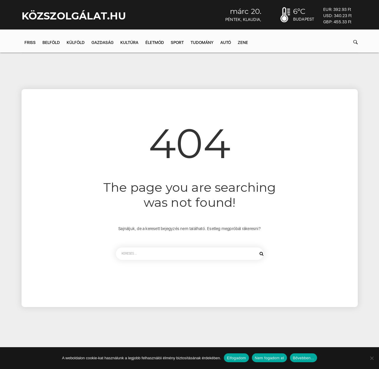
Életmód (154, 42)
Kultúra (129, 42)
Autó (225, 42)
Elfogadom (236, 358)
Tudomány (202, 42)
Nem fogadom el (269, 358)
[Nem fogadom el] (372, 358)
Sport (177, 42)
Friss (30, 42)
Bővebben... (303, 358)
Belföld (51, 42)
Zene (243, 42)
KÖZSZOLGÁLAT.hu (74, 16)
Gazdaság (102, 42)
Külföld (76, 42)
